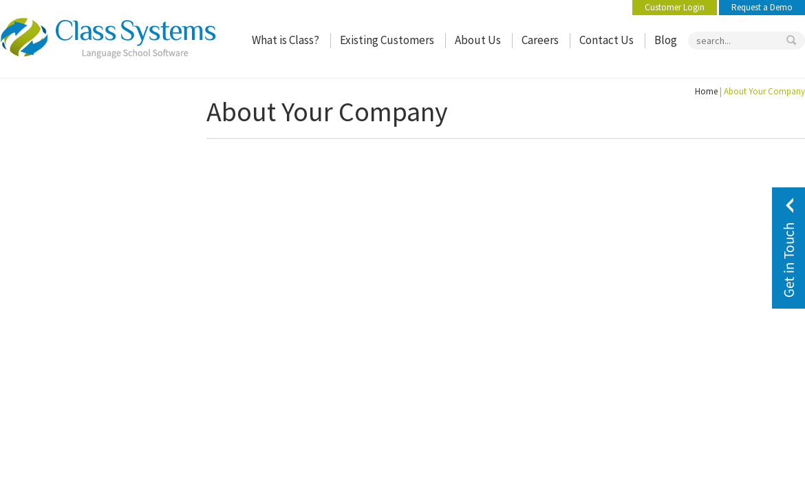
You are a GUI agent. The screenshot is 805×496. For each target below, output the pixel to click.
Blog (665, 40)
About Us (478, 40)
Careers (540, 40)
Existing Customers (387, 40)
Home (706, 91)
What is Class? (285, 40)
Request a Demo (762, 7)
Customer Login (675, 7)
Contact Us (606, 40)
